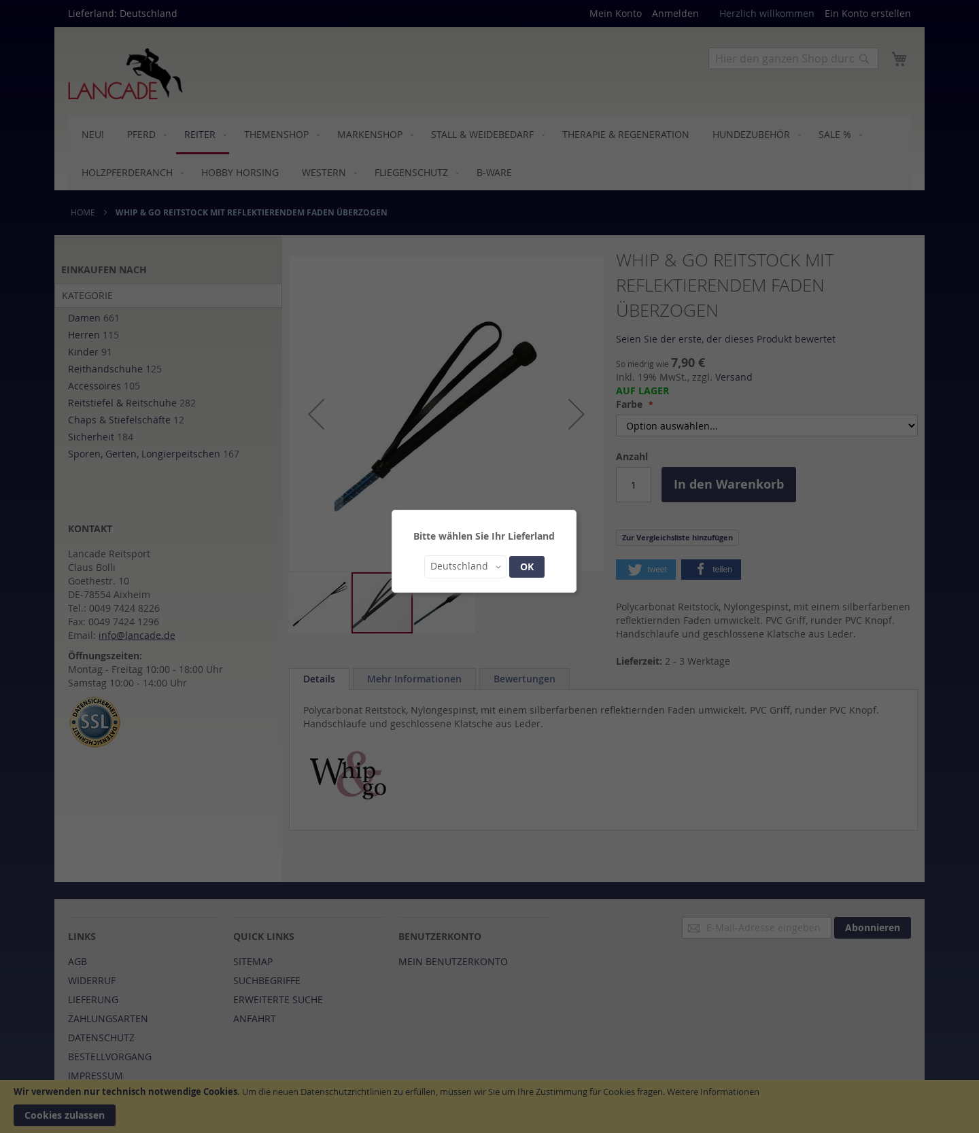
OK (527, 566)
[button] (465, 566)
